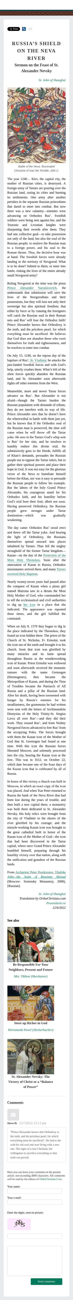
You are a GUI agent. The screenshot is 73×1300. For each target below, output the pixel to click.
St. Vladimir (38, 360)
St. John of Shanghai (52, 80)
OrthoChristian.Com (50, 1179)
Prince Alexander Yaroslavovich (32, 288)
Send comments (46, 1281)
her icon (29, 604)
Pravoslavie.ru (56, 903)
